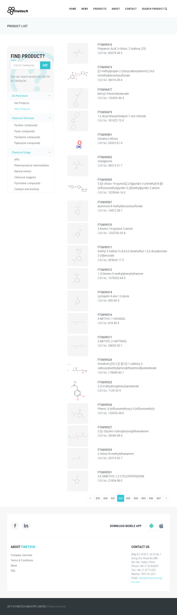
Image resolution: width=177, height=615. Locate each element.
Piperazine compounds (27, 143)
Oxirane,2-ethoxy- (108, 138)
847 (159, 498)
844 (136, 498)
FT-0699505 (105, 179)
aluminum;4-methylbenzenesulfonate (120, 206)
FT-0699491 (105, 134)
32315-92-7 (115, 458)
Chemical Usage (32, 152)
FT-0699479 (105, 112)
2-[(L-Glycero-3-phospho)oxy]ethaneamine (123, 431)
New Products (22, 109)
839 (98, 498)
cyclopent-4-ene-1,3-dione (113, 296)
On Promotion (32, 95)
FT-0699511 (105, 247)
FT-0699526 (105, 405)
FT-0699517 (105, 337)
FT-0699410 (105, 44)
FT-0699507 (105, 202)
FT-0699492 (105, 157)
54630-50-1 (115, 345)
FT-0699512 (105, 269)
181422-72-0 (116, 120)
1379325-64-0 (116, 278)
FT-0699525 (105, 382)
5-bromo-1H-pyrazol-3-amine (115, 228)
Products (99, 8)
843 (128, 498)
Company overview (21, 555)
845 (143, 498)
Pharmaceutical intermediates (31, 165)
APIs (17, 159)
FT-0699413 (105, 67)
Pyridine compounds (26, 125)
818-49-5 (113, 323)
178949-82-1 (116, 372)
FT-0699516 (105, 315)
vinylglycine (105, 161)
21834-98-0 (115, 480)
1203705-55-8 (116, 233)
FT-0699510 (105, 224)
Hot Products (21, 103)
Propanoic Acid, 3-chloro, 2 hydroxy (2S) (122, 48)
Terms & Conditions (22, 560)
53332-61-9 (115, 143)
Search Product (154, 8)
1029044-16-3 (116, 192)
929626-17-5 (116, 260)
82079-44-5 (115, 53)
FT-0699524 (105, 360)
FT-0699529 (105, 450)
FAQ (13, 570)
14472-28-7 (115, 210)
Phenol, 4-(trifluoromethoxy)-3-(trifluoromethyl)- (126, 409)
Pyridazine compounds (27, 137)
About (116, 8)
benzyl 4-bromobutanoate (113, 93)
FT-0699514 (105, 292)
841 (113, 498)
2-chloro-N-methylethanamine (116, 454)
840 (105, 498)
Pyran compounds (24, 131)
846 (151, 498)
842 (121, 498)
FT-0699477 (105, 89)
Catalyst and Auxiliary (26, 189)
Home (72, 8)
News (84, 8)
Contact (131, 8)
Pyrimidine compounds (27, 183)
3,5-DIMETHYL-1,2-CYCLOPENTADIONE (121, 476)
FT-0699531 (105, 472)
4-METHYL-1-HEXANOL (112, 318)
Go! (45, 65)
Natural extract (22, 171)
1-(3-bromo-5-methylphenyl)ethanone (120, 273)
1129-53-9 (114, 390)
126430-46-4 (116, 98)
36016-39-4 (115, 80)
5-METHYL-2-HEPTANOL (112, 341)
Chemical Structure (32, 118)
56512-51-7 (115, 165)
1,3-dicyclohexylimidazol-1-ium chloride (122, 116)
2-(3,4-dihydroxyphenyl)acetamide (118, 386)
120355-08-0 (116, 413)
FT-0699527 (105, 427)
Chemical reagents (25, 177)
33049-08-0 (115, 435)
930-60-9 (113, 300)
